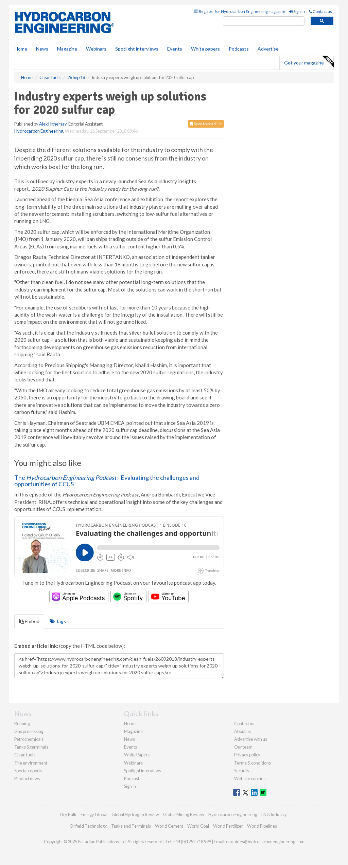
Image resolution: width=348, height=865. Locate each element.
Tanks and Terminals (131, 826)
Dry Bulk (68, 814)
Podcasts (239, 49)
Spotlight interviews (136, 49)
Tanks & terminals (31, 747)
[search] (263, 21)
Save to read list (206, 123)
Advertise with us (250, 739)
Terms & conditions (252, 763)
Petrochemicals (29, 739)
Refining (22, 723)
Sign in (297, 11)
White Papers (137, 754)
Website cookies (249, 778)
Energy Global (94, 814)
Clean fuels (24, 754)
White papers (205, 49)
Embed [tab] (29, 621)
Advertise (268, 49)
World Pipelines (262, 826)
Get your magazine (308, 62)
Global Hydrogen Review (135, 814)
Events (174, 49)
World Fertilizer (228, 826)
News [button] (42, 49)
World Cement (169, 826)
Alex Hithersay (53, 124)
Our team (243, 747)
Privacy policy (247, 754)
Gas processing (29, 731)
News (129, 739)
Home (21, 49)
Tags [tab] (58, 621)
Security (241, 770)
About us (242, 731)
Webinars (96, 49)
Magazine (67, 49)
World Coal (198, 826)
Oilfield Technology (88, 826)
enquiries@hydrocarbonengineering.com (265, 841)
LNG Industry (274, 814)
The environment (30, 763)
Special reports (28, 770)
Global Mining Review (183, 814)
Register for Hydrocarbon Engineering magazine (239, 11)
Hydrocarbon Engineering (38, 131)
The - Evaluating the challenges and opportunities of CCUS (106, 481)
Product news (27, 778)
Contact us (320, 11)
